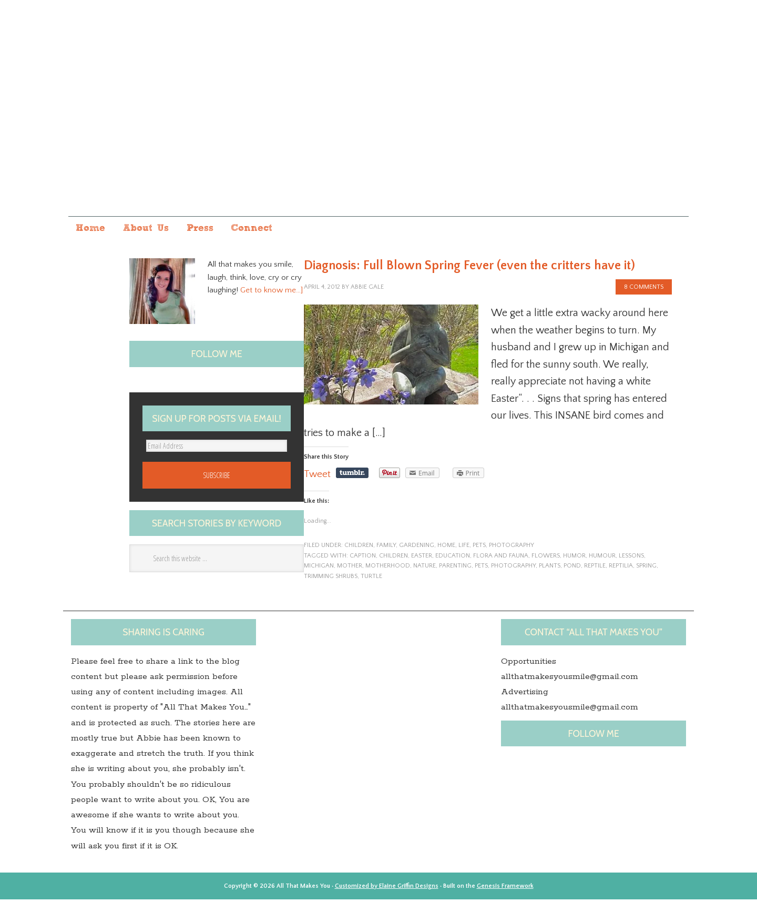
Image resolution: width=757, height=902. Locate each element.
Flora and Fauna (500, 558)
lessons (631, 558)
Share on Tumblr (353, 475)
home (446, 547)
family (386, 547)
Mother (349, 568)
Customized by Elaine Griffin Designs (386, 888)
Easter (421, 558)
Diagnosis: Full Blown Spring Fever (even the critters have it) (469, 268)
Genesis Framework (505, 888)
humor (574, 558)
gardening (416, 547)
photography (511, 547)
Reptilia (621, 568)
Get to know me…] (271, 292)
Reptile (595, 568)
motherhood (387, 568)
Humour (602, 558)
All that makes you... (378, 117)
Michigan (319, 568)
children (358, 547)
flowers (545, 558)
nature (424, 568)
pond (572, 568)
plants (549, 568)
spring (646, 568)
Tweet (318, 476)
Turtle (371, 578)
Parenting (455, 568)
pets (479, 547)
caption (363, 558)
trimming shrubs (330, 578)
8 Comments (643, 289)
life (463, 547)
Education (452, 558)
